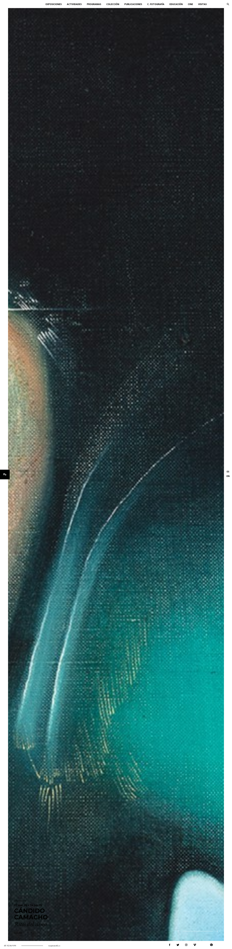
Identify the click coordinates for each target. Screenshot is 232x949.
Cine (190, 4)
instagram (186, 945)
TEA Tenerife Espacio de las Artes (17, 4)
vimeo (194, 945)
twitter (177, 945)
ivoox (211, 945)
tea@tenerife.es (54, 945)
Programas (94, 4)
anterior (155, 931)
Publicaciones (133, 4)
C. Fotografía (155, 4)
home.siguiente (167, 931)
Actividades (74, 4)
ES (228, 471)
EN (228, 476)
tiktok (228, 945)
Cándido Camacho (31, 914)
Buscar (228, 4)
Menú (5, 474)
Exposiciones (54, 4)
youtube (203, 945)
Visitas (202, 4)
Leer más (18, 932)
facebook (169, 945)
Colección (112, 4)
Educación (176, 4)
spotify (219, 945)
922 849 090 (11, 945)
